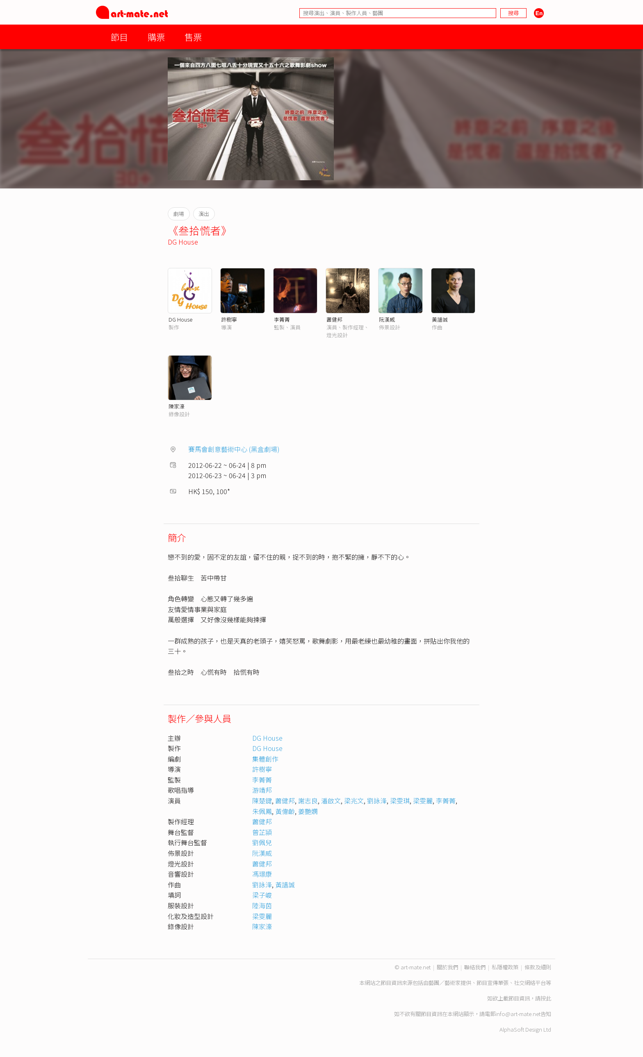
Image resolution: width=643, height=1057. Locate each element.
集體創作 (265, 759)
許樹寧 (229, 319)
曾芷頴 (262, 832)
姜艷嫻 (308, 811)
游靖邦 (262, 790)
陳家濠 (177, 406)
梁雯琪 (400, 800)
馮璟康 (262, 874)
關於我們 (447, 967)
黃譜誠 (440, 319)
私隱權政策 (505, 967)
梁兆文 (354, 800)
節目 (119, 36)
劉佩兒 (262, 842)
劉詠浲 (377, 800)
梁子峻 (262, 895)
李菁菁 (282, 319)
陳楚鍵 (262, 800)
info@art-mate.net (517, 1014)
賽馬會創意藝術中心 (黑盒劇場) (234, 449)
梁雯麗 (423, 800)
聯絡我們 (475, 967)
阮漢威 (387, 319)
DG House (183, 242)
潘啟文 (331, 800)
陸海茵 (262, 905)
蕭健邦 (334, 319)
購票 (156, 36)
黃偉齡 (285, 811)
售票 (193, 36)
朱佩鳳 (262, 811)
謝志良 (308, 800)
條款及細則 (537, 967)
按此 (545, 998)
